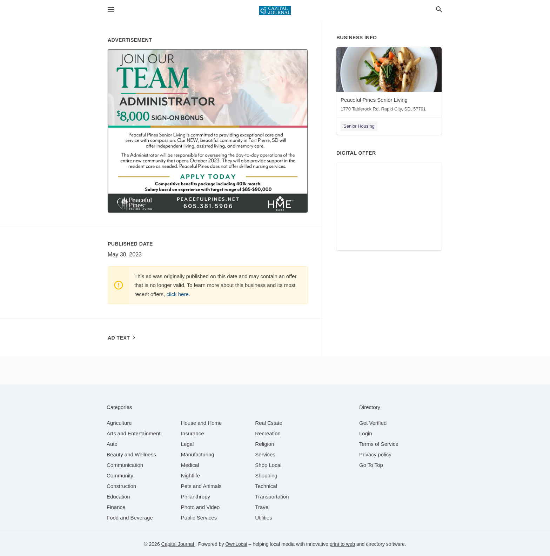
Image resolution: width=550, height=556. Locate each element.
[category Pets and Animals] (201, 486)
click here (177, 294)
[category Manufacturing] (197, 454)
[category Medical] (190, 465)
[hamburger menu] (111, 9)
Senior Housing (359, 126)
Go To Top (371, 465)
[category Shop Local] (268, 465)
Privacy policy (375, 454)
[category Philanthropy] (195, 497)
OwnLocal (236, 544)
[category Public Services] (199, 518)
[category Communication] (125, 465)
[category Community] (120, 475)
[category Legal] (187, 444)
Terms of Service (378, 444)
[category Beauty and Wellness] (131, 454)
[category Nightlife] (190, 475)
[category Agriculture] (119, 423)
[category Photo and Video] (200, 507)
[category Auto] (112, 444)
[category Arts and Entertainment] (133, 433)
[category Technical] (266, 486)
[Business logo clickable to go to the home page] (275, 10)
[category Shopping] (266, 475)
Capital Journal (178, 544)
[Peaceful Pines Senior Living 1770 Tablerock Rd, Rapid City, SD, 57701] (389, 80)
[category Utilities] (263, 518)
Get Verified (373, 423)
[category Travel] (262, 507)
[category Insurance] (192, 433)
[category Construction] (121, 486)
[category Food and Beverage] (130, 518)
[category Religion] (264, 444)
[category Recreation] (268, 433)
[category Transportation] (272, 497)
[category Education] (118, 497)
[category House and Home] (201, 423)
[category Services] (265, 454)
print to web (342, 544)
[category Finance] (116, 507)
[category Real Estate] (268, 423)
